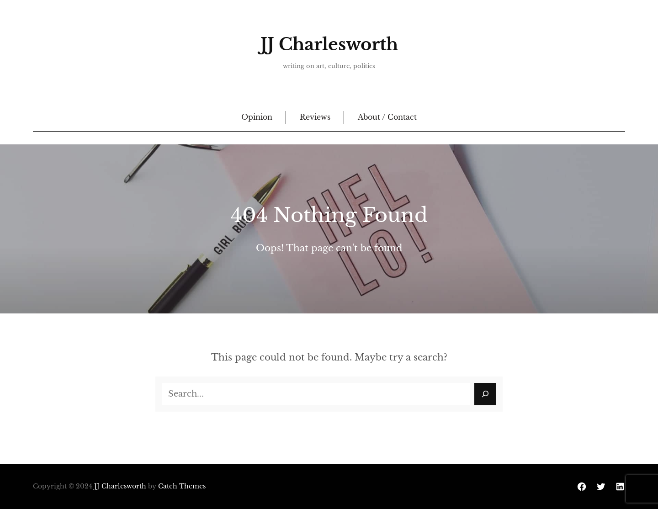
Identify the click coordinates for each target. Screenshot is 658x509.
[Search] (485, 394)
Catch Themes (182, 486)
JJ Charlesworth (329, 44)
